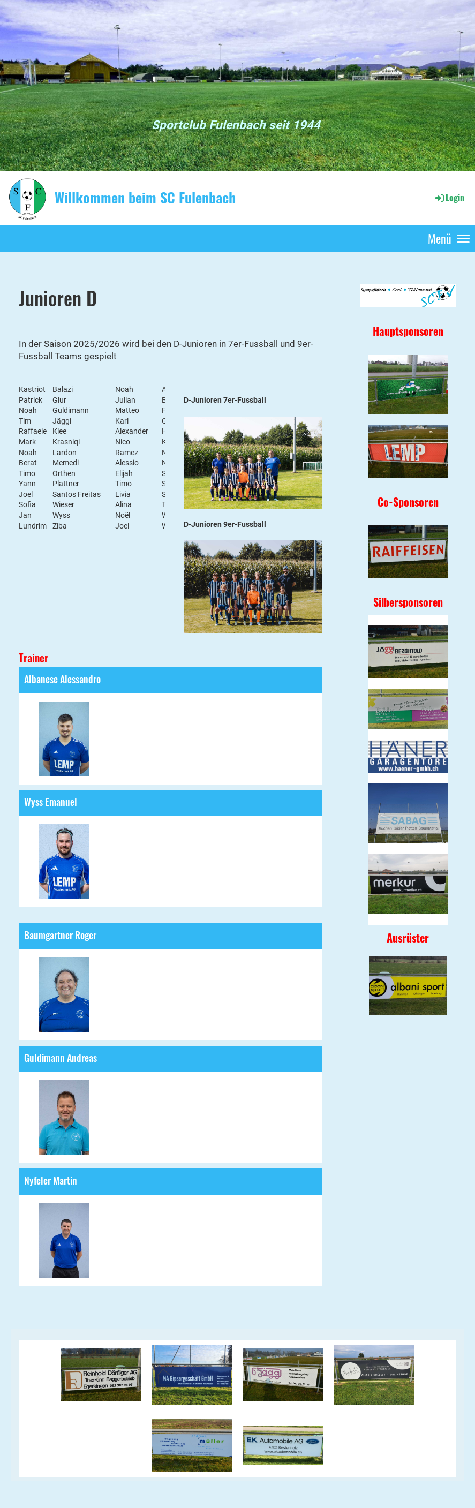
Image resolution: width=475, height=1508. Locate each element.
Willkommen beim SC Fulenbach (145, 197)
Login (449, 197)
